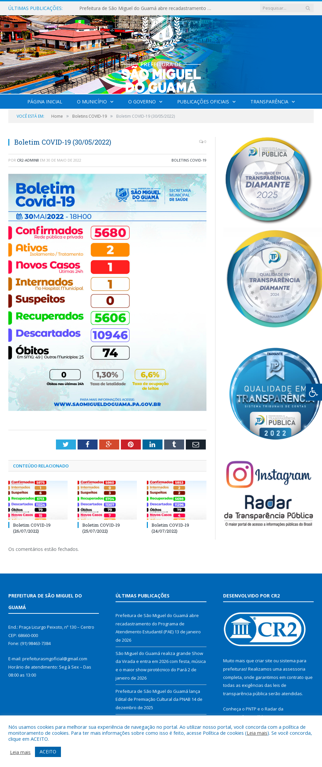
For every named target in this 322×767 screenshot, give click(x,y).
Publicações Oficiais (203, 101)
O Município (92, 101)
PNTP (251, 709)
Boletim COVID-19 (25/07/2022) (101, 528)
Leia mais (257, 732)
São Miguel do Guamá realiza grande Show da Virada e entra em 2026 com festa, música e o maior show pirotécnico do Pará (161, 661)
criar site (263, 661)
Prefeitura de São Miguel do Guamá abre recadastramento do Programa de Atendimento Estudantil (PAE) (147, 8)
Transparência (269, 101)
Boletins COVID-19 (188, 160)
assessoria (294, 669)
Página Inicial (44, 101)
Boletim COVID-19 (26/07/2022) (32, 528)
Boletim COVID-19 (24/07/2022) (170, 528)
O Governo (142, 101)
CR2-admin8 (28, 160)
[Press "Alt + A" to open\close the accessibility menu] (314, 392)
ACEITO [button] (48, 751)
